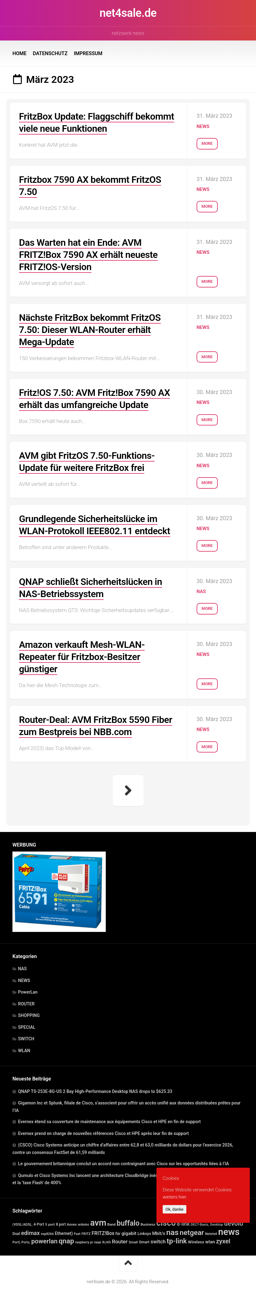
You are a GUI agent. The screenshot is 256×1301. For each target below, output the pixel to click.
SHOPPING (29, 1015)
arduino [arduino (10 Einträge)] (83, 1225)
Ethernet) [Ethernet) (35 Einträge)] (64, 1233)
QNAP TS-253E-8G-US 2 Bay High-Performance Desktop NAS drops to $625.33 (95, 1091)
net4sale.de (128, 13)
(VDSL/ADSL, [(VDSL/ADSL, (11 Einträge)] (22, 1225)
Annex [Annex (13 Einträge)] (72, 1224)
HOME (19, 53)
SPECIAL (26, 1027)
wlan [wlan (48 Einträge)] (210, 1242)
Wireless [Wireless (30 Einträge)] (196, 1241)
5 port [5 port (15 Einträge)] (50, 1224)
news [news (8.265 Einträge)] (229, 1232)
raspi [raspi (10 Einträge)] (97, 1242)
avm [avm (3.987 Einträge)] (98, 1223)
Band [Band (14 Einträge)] (111, 1224)
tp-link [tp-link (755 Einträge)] (177, 1241)
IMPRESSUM (88, 53)
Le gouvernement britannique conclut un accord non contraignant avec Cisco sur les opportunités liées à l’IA (123, 1163)
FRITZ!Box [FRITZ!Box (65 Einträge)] (103, 1233)
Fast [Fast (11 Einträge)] (77, 1234)
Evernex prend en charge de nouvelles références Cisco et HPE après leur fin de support (103, 1133)
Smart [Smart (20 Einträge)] (144, 1242)
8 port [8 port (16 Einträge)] (61, 1224)
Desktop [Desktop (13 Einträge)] (216, 1224)
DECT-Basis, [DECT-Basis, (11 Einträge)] (200, 1225)
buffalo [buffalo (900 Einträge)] (128, 1223)
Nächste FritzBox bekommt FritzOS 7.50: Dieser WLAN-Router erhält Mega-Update (90, 329)
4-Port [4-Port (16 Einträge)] (39, 1224)
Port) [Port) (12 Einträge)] (16, 1242)
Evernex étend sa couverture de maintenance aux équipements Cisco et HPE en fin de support (109, 1121)
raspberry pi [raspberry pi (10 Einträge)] (84, 1242)
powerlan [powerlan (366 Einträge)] (44, 1241)
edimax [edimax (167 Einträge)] (30, 1233)
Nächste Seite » (128, 790)
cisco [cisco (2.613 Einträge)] (166, 1222)
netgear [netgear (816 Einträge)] (192, 1232)
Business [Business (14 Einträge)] (148, 1224)
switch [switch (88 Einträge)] (158, 1242)
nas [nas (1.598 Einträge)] (172, 1232)
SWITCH (26, 1038)
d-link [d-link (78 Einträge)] (183, 1224)
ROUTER (26, 1003)
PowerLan (28, 992)
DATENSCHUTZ (50, 53)
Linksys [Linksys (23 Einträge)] (144, 1233)
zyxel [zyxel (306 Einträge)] (223, 1241)
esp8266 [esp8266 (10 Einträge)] (47, 1234)
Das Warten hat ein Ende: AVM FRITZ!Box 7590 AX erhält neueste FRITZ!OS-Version (88, 254)
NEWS (203, 126)
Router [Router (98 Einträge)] (120, 1241)
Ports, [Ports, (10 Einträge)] (25, 1242)
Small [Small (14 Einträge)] (133, 1242)
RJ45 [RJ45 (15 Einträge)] (106, 1242)
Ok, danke (174, 1209)
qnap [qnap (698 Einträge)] (66, 1241)
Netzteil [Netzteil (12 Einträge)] (211, 1234)
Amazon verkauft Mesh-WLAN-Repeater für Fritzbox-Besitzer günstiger (82, 656)
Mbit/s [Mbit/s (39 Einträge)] (158, 1233)
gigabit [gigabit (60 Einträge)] (128, 1233)
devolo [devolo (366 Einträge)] (233, 1223)
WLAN (24, 1050)
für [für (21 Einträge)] (117, 1233)
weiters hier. (175, 1197)
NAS (201, 591)
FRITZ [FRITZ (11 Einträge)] (86, 1234)
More (207, 143)
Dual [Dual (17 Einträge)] (16, 1234)
